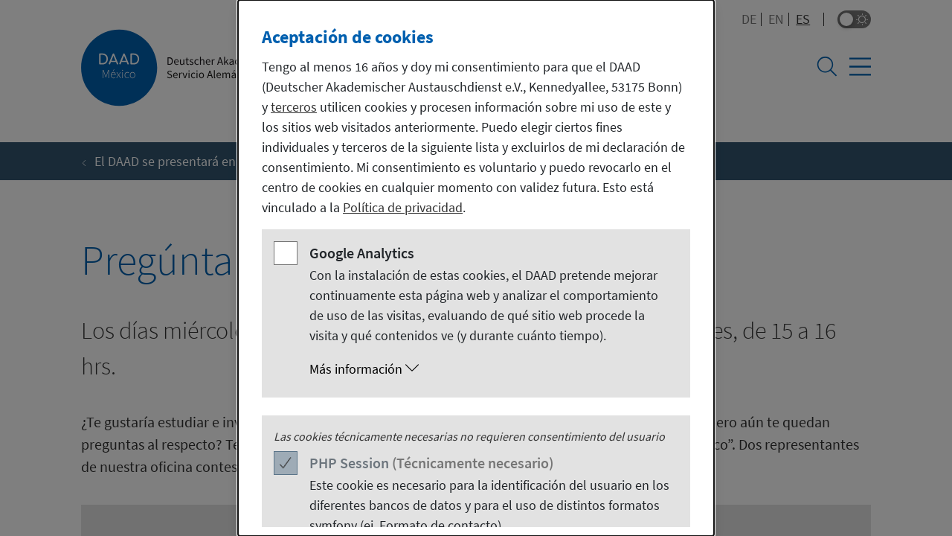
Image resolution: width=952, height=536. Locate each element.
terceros (294, 106)
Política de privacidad (403, 207)
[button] (490, 369)
